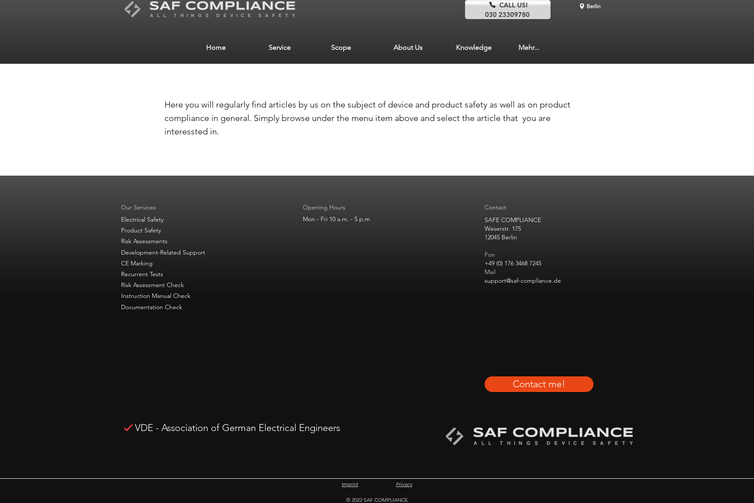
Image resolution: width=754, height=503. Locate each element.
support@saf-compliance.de (523, 280)
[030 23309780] (508, 14)
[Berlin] (589, 6)
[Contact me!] (539, 384)
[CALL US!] (508, 5)
